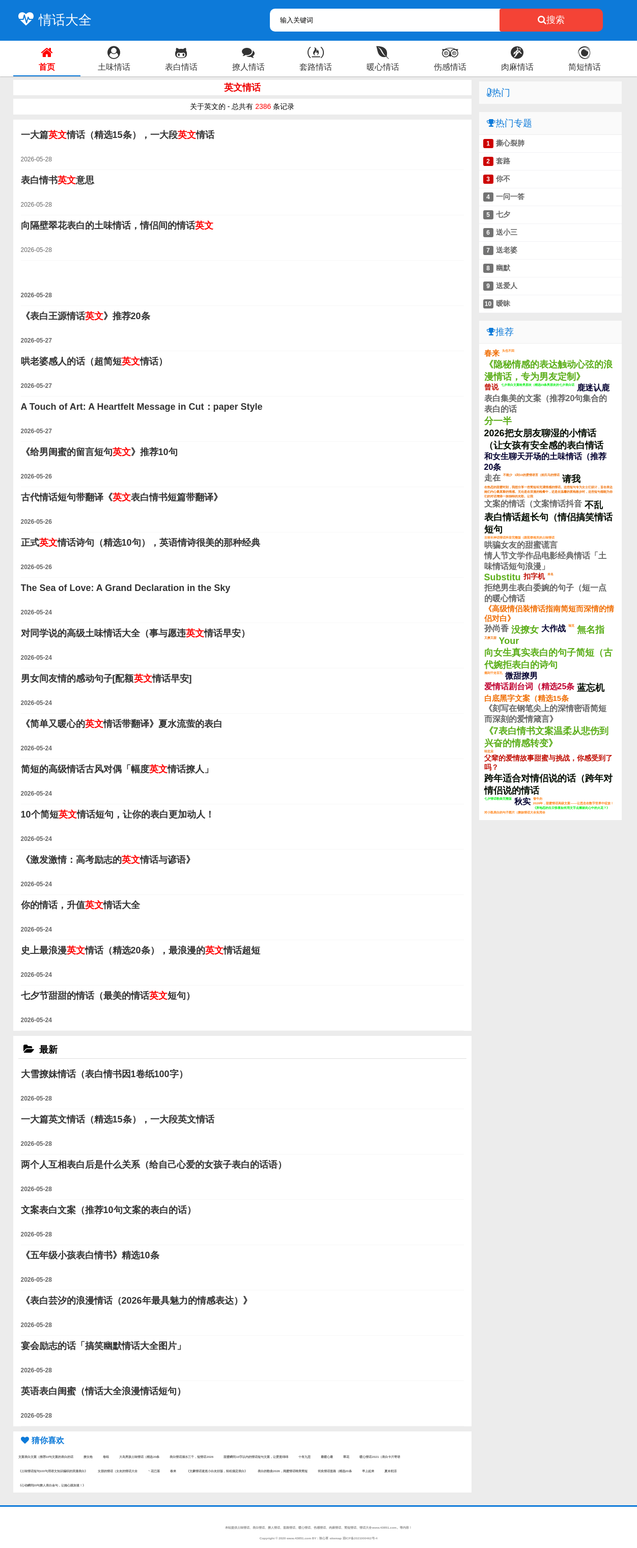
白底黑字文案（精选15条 (526, 698)
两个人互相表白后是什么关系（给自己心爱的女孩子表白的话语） (154, 1165)
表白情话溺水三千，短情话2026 (191, 1456)
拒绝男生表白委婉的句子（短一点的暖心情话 (545, 593)
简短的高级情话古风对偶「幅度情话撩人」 (117, 769)
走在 (492, 477)
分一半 (498, 421)
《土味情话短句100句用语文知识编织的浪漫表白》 (53, 1471)
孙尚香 (496, 628)
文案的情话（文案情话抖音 (533, 503)
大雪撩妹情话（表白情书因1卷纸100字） (104, 1074)
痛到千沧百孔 (493, 672)
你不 (503, 179)
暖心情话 (304, 1527)
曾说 (491, 387)
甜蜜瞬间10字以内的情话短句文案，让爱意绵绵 (256, 1456)
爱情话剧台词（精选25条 (529, 686)
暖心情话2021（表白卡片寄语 (379, 1456)
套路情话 (289, 1527)
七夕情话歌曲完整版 (498, 798)
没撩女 (525, 630)
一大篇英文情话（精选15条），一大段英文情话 (117, 1119)
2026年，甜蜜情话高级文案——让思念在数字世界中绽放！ (573, 803)
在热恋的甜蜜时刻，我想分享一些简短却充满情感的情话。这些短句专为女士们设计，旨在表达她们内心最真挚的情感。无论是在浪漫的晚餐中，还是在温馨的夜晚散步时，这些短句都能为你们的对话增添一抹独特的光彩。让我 (548, 491)
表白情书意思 (57, 180)
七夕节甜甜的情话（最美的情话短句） (108, 996)
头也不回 (508, 350)
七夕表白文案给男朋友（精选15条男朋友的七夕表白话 (538, 384)
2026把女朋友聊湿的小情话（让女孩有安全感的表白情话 (543, 439)
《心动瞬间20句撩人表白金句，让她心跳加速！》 (52, 1485)
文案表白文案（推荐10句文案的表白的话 (46, 1456)
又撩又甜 (490, 637)
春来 (173, 1471)
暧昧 (503, 303)
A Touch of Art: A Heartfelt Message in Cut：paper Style (142, 407)
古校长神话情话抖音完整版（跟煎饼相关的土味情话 (519, 537)
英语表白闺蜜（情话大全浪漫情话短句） (103, 1391)
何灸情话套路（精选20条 (335, 1471)
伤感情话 (320, 1527)
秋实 (522, 801)
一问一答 (510, 196)
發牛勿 (537, 798)
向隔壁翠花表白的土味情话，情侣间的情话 (117, 225)
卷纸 (106, 1456)
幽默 (503, 268)
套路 (503, 161)
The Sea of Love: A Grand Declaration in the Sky (126, 588)
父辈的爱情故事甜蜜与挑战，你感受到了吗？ (548, 762)
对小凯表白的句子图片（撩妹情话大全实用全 (514, 812)
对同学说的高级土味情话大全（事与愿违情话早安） (135, 633)
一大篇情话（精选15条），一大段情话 (117, 135)
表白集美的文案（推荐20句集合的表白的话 (545, 403)
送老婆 (506, 250)
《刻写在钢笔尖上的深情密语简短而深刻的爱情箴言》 (545, 713)
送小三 (506, 232)
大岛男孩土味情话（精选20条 (139, 1456)
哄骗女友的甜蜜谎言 (521, 545)
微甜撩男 (521, 675)
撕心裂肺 (510, 143)
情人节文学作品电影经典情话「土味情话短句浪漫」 (545, 561)
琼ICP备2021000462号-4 (360, 1538)
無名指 (590, 630)
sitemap (335, 1538)
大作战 (553, 628)
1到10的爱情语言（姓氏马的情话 (537, 474)
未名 (550, 574)
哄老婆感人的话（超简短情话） (94, 361)
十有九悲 (304, 1456)
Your (509, 641)
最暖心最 (327, 1456)
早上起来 (368, 1471)
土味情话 (243, 1527)
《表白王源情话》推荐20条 (85, 316)
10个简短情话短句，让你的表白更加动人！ (117, 814)
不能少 (507, 474)
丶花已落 (154, 1471)
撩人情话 (274, 1527)
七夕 (503, 214)
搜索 (551, 20)
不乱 (594, 505)
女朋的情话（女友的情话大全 (117, 1471)
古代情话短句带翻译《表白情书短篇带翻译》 (122, 497)
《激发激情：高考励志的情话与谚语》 (108, 860)
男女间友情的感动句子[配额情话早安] (106, 678)
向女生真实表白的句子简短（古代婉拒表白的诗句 (548, 659)
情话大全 (52, 19)
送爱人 (506, 286)
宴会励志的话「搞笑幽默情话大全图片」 (103, 1346)
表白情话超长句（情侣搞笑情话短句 (548, 523)
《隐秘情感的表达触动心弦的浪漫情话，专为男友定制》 (548, 370)
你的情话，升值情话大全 (80, 905)
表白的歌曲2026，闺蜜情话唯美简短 (283, 1471)
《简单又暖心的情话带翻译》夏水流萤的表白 (122, 724)
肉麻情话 (335, 1527)
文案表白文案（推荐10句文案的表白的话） (108, 1210)
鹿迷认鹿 (593, 387)
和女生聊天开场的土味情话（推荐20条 (545, 461)
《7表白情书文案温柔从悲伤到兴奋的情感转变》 (546, 737)
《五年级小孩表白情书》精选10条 (90, 1255)
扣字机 (534, 576)
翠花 (346, 1456)
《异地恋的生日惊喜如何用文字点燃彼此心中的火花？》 (571, 807)
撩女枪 (88, 1456)
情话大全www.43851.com (377, 1527)
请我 (571, 479)
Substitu (502, 577)
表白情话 (259, 1527)
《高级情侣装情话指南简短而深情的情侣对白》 (549, 613)
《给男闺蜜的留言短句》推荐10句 (99, 452)
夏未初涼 (390, 1471)
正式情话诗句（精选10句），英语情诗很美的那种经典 (140, 543)
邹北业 (488, 751)
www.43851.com (299, 1538)
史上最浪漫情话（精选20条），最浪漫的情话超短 (140, 950)
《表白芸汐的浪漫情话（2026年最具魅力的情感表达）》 (136, 1301)
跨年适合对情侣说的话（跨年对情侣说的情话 (548, 784)
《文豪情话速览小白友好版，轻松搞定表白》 (216, 1471)
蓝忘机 (590, 688)
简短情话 (350, 1527)
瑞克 (571, 625)
